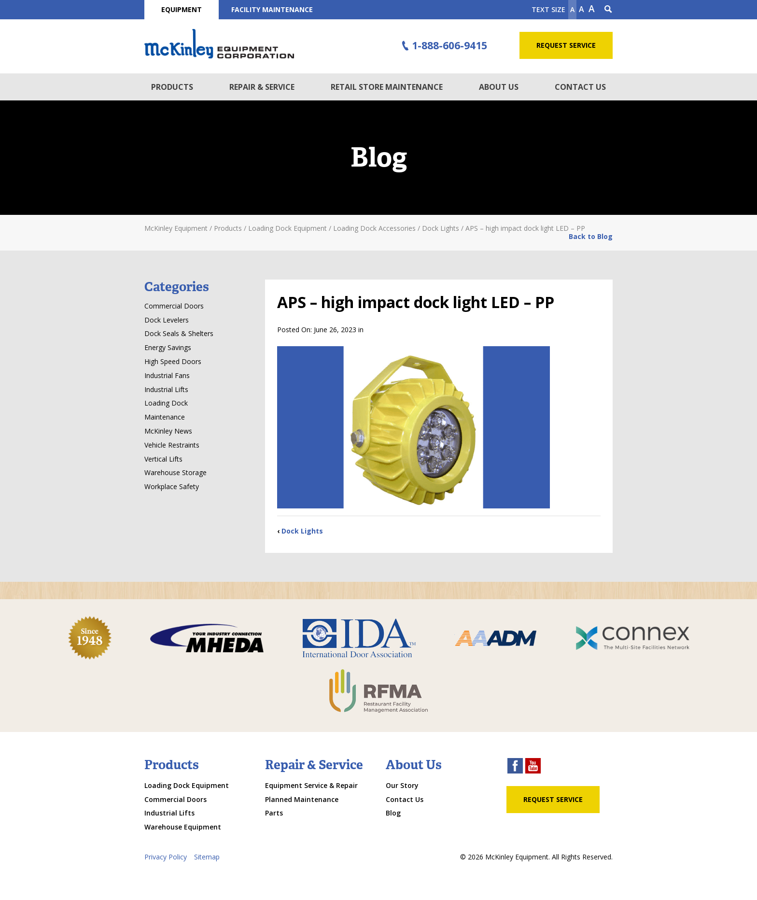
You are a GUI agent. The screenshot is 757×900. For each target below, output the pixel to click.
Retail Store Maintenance (387, 87)
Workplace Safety (171, 486)
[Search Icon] (608, 9)
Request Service (566, 45)
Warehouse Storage (175, 472)
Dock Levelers (166, 319)
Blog (393, 812)
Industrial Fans (167, 375)
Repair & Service (261, 87)
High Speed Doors (172, 361)
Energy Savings (167, 347)
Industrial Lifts (166, 389)
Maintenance (164, 417)
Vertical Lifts (163, 459)
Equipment (181, 9)
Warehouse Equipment (182, 826)
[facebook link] (515, 767)
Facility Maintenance (272, 9)
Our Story (402, 785)
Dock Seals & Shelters (178, 333)
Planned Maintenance (301, 799)
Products (172, 87)
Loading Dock (166, 403)
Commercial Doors (174, 305)
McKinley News (168, 431)
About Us (499, 87)
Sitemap (207, 856)
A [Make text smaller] (572, 9)
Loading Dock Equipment (186, 785)
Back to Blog (591, 236)
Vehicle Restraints (171, 445)
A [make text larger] (592, 8)
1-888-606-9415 (443, 46)
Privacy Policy (165, 856)
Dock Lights (302, 530)
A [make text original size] (581, 9)
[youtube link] (533, 767)
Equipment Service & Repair (311, 785)
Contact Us (580, 87)
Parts (274, 812)
